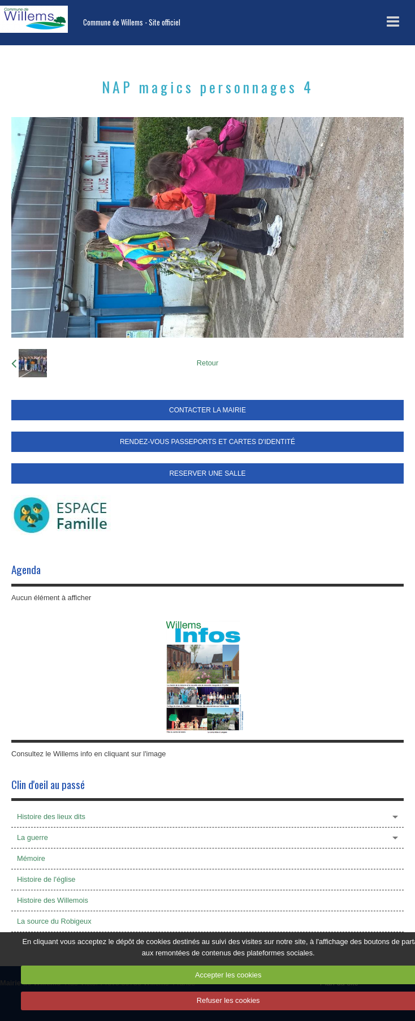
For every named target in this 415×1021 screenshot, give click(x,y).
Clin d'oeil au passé (48, 784)
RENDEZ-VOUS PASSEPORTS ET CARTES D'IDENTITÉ (207, 442)
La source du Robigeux (54, 921)
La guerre (32, 837)
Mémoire (31, 858)
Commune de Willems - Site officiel (131, 22)
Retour (207, 363)
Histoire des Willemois (52, 900)
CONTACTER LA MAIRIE (207, 410)
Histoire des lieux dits (51, 816)
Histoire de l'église (46, 879)
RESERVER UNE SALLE (207, 473)
